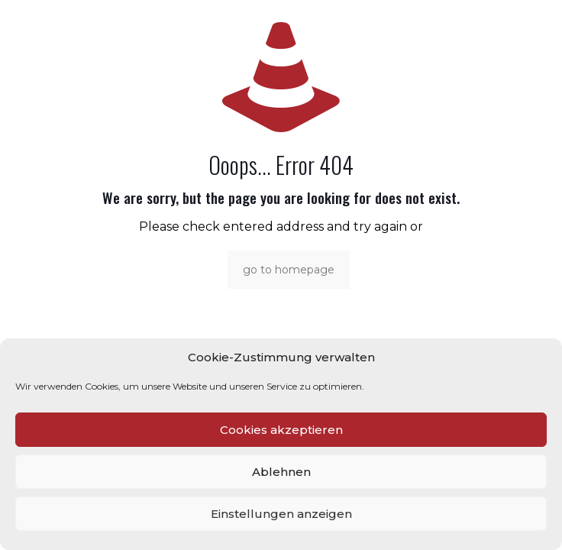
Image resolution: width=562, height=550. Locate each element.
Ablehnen (281, 471)
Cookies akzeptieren (281, 429)
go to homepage (288, 270)
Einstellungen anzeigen (281, 513)
